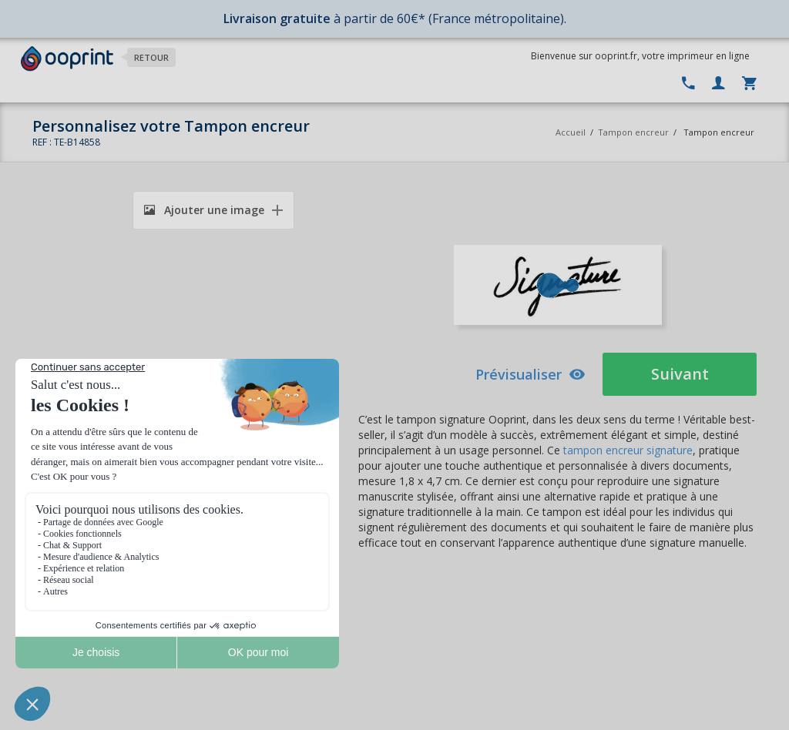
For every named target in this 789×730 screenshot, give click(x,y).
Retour (151, 57)
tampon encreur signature (628, 450)
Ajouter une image (204, 210)
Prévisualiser (530, 374)
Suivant (680, 373)
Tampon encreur (634, 132)
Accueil (571, 132)
